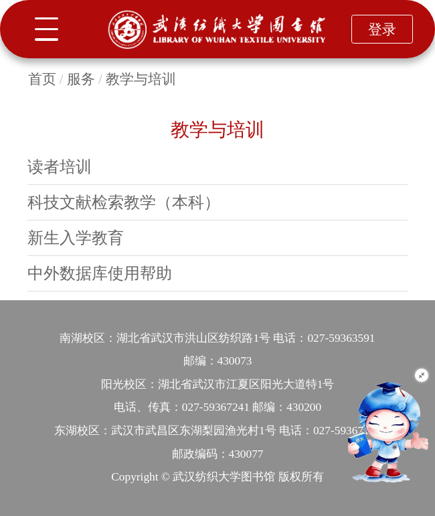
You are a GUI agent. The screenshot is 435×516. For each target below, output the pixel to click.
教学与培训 (141, 78)
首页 (42, 78)
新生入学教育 (75, 238)
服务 (81, 78)
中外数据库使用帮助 (99, 273)
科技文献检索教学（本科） (123, 202)
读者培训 (59, 166)
